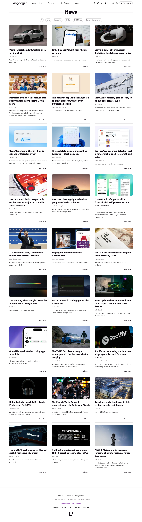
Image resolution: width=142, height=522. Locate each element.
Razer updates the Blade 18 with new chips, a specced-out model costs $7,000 (113, 303)
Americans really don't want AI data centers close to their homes (112, 403)
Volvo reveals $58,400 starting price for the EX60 (27, 51)
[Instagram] (98, 3)
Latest (33, 3)
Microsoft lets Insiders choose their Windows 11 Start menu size (69, 152)
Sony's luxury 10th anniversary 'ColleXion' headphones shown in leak (113, 51)
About (60, 496)
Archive (68, 496)
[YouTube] (105, 3)
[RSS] (116, 3)
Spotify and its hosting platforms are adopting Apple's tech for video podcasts (113, 354)
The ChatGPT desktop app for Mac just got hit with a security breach (28, 451)
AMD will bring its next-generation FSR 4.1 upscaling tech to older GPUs (70, 451)
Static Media (61, 499)
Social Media (78, 20)
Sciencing (76, 507)
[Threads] (113, 3)
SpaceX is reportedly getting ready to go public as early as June (113, 99)
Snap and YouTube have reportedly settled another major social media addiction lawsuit (26, 202)
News (41, 3)
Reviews (51, 3)
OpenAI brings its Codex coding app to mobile (27, 353)
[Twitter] (101, 3)
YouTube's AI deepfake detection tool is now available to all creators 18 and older (113, 154)
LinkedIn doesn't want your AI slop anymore (69, 51)
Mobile (67, 20)
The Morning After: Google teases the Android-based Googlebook (28, 302)
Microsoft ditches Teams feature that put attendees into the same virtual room (27, 101)
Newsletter (126, 3)
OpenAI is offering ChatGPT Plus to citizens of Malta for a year (26, 152)
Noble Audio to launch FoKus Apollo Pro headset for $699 (27, 403)
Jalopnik (56, 507)
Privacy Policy (79, 496)
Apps (48, 20)
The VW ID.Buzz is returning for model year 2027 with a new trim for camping (70, 354)
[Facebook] (94, 3)
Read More (42, 67)
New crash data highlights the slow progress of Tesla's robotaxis (69, 201)
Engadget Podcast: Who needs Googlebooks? (67, 254)
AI (41, 20)
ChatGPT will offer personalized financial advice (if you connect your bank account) (112, 202)
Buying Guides (63, 3)
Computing (57, 20)
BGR (69, 507)
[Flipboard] (109, 3)
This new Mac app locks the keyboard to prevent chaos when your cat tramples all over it (70, 101)
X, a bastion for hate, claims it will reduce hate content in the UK (26, 254)
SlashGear (85, 507)
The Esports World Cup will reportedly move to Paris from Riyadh (71, 403)
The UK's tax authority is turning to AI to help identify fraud (113, 254)
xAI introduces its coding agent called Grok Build (70, 302)
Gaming (76, 3)
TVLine (63, 507)
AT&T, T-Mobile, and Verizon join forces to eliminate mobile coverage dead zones (112, 453)
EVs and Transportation (93, 20)
